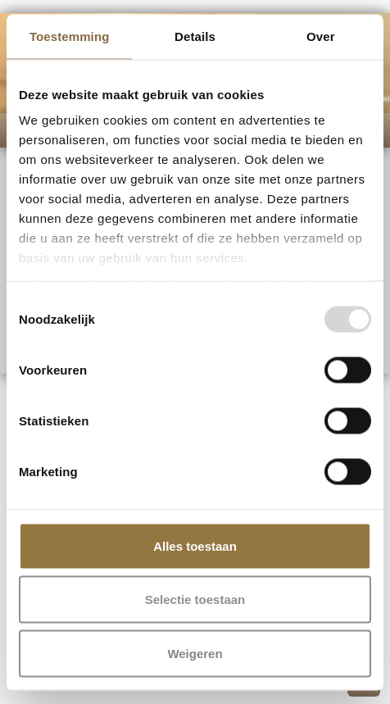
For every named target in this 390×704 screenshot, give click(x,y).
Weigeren (194, 653)
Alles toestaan (195, 545)
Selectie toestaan (195, 599)
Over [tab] (320, 36)
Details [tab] (195, 36)
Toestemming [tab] (69, 36)
